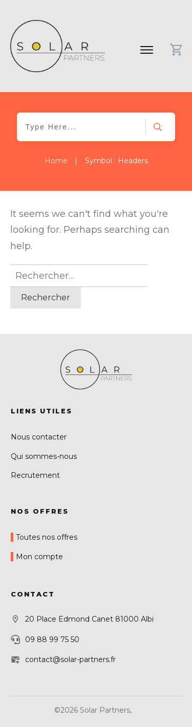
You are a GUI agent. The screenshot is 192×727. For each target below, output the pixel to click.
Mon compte (39, 556)
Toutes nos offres (46, 537)
